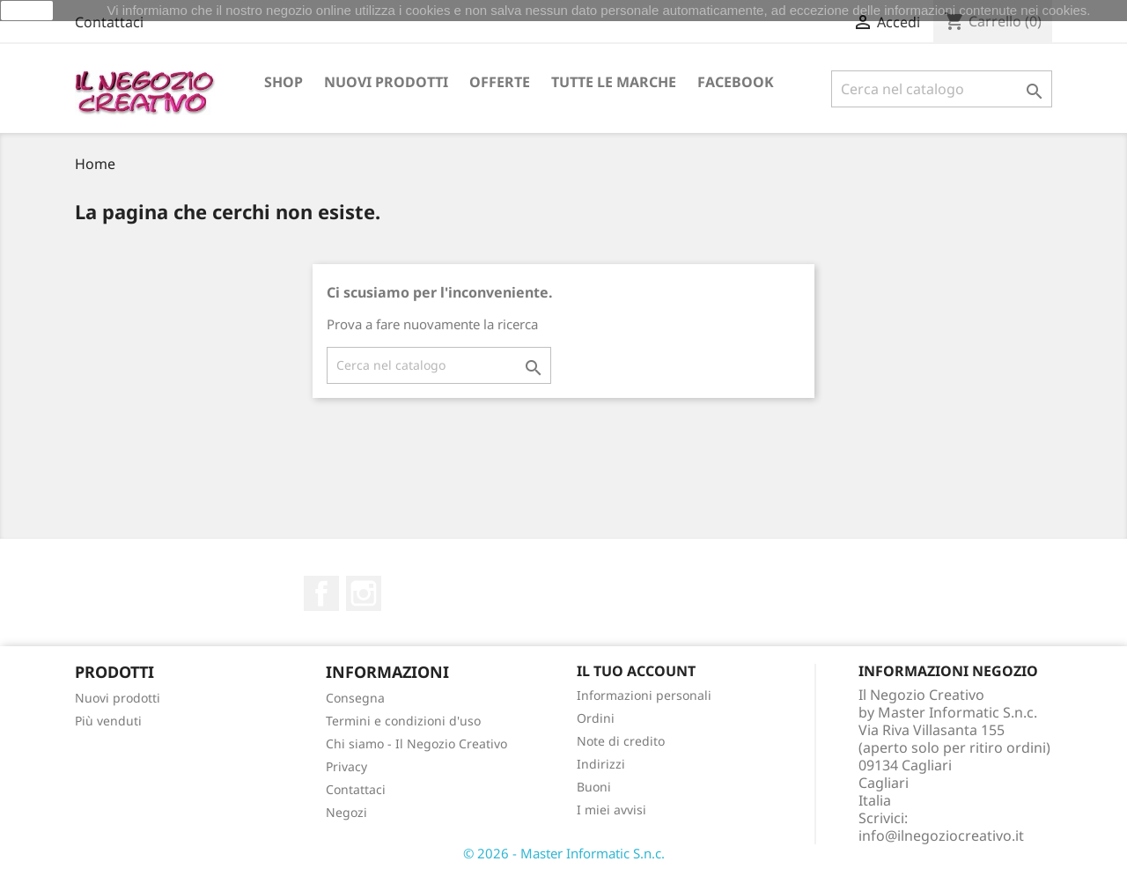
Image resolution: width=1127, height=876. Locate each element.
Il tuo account (636, 671)
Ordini (596, 718)
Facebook (735, 82)
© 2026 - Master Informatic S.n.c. (564, 853)
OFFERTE (499, 82)
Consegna (355, 697)
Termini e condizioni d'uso (403, 720)
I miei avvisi (611, 809)
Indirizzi (601, 763)
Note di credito (621, 740)
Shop (283, 82)
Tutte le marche (613, 82)
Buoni (594, 786)
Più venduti (108, 720)
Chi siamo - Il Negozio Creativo (416, 743)
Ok (27, 11)
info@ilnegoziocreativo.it (941, 835)
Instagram (363, 593)
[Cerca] (941, 88)
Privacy (346, 766)
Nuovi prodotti (386, 82)
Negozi (346, 812)
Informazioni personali (644, 695)
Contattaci (109, 22)
